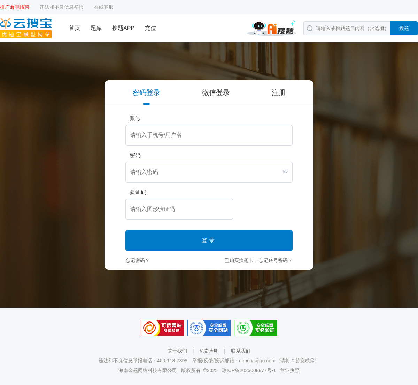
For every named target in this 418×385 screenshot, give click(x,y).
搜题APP (123, 28)
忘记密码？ (137, 260)
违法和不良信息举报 (62, 7)
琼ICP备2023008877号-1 (249, 370)
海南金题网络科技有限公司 (147, 370)
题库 (96, 28)
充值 (150, 28)
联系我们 (240, 351)
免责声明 (209, 351)
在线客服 (104, 7)
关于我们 (177, 351)
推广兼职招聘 (14, 7)
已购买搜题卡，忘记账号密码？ (258, 260)
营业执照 (290, 370)
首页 (74, 28)
